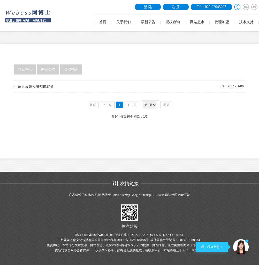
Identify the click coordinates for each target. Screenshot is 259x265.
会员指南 (71, 69)
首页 (102, 22)
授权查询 (172, 22)
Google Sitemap (141, 195)
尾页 (166, 105)
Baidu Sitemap (121, 195)
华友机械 (94, 195)
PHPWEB (157, 195)
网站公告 (48, 69)
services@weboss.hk (98, 235)
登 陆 (148, 7)
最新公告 (148, 22)
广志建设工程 (78, 195)
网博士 (106, 195)
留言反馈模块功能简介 (36, 86)
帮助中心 (25, 69)
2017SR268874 (189, 240)
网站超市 (197, 22)
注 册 (176, 7)
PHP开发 (184, 195)
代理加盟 (222, 22)
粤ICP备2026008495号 (133, 240)
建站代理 (171, 195)
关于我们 (123, 22)
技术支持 (246, 22)
